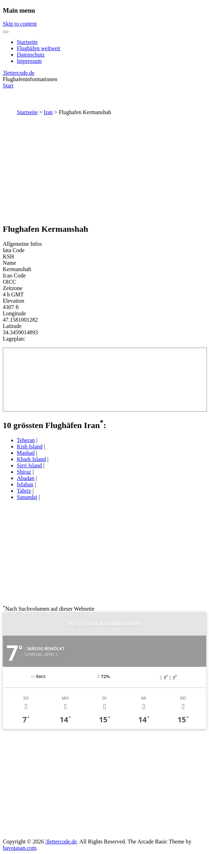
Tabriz (24, 491)
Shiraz (24, 472)
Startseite (27, 42)
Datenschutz (31, 55)
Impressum (29, 61)
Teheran (26, 440)
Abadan (25, 478)
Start (8, 85)
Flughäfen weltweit (38, 48)
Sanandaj (27, 497)
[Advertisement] (104, 168)
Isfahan (25, 484)
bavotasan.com (19, 848)
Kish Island (29, 446)
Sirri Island (29, 465)
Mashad (26, 453)
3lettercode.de (18, 73)
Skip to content (20, 24)
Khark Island (31, 459)
